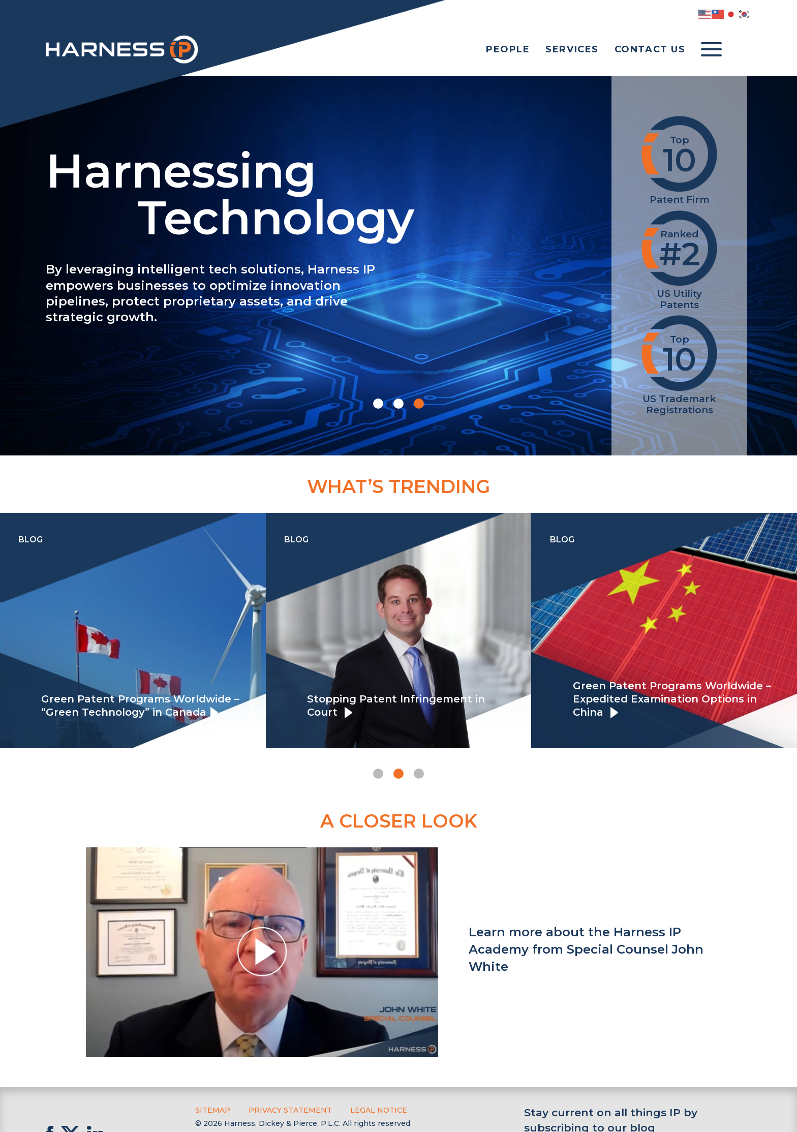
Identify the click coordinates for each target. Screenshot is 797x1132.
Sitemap (212, 1110)
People (508, 49)
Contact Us (650, 49)
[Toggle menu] (711, 50)
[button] (378, 403)
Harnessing (308, 191)
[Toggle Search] (741, 50)
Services (572, 49)
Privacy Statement (290, 1110)
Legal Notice (378, 1110)
